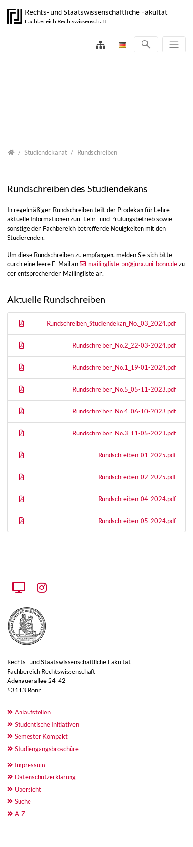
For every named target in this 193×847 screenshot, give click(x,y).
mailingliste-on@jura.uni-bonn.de (132, 264)
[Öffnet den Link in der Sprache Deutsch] (121, 44)
